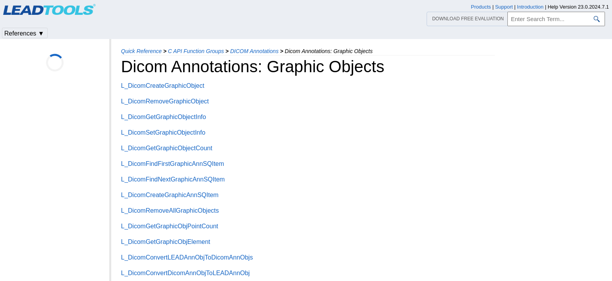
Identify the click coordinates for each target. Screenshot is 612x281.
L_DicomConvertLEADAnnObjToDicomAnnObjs (187, 257)
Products (481, 7)
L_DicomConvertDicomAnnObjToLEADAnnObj (185, 273)
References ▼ (24, 33)
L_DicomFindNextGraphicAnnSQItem (173, 179)
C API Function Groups (196, 51)
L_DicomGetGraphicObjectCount (166, 148)
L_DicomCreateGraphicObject (162, 85)
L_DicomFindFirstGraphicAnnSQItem (172, 163)
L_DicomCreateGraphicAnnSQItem (170, 195)
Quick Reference (141, 51)
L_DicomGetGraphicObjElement (165, 241)
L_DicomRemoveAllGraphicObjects (170, 210)
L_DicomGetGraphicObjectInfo (163, 117)
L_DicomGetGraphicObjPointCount (169, 226)
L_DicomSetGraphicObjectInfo (163, 132)
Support (504, 7)
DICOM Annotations (254, 51)
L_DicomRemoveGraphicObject (165, 101)
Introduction (530, 7)
